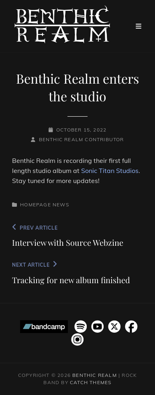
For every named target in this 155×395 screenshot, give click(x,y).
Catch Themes (90, 382)
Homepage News (44, 205)
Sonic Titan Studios (110, 171)
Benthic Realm (94, 375)
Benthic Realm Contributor (81, 139)
